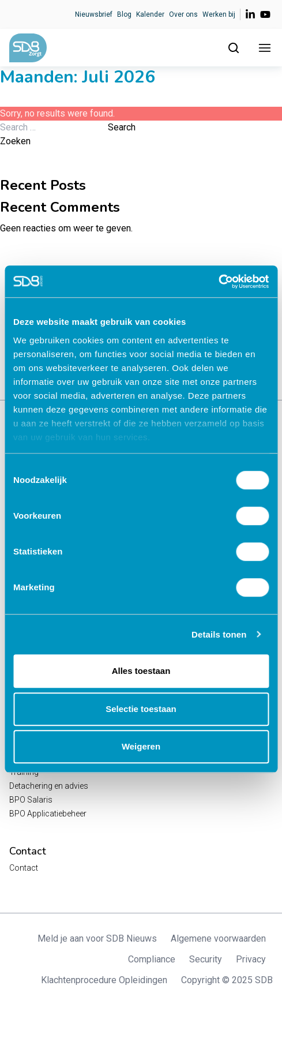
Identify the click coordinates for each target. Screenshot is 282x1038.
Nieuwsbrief (93, 14)
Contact (23, 867)
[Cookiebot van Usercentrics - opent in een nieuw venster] (218, 281)
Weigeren (141, 746)
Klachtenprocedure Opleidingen (104, 980)
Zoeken (15, 141)
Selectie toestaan (141, 709)
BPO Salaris (30, 799)
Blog (124, 14)
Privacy (251, 959)
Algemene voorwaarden (218, 938)
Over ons (183, 14)
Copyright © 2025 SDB (227, 980)
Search (122, 127)
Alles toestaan (141, 671)
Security (205, 959)
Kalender (150, 14)
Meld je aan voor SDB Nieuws (97, 938)
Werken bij (218, 14)
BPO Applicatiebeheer (48, 813)
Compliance (151, 959)
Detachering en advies (48, 785)
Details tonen (218, 634)
